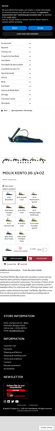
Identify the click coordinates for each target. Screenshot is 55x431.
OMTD (4, 78)
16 (40, 160)
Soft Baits (5, 86)
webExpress (28, 411)
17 (42, 160)
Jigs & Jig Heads (7, 73)
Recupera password (12, 365)
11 (28, 160)
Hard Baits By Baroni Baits (12, 65)
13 (32, 160)
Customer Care (10, 345)
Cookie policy (33, 405)
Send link (23, 264)
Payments (8, 349)
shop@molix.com (16, 330)
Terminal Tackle (8, 99)
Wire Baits (5, 103)
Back (4, 111)
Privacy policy (21, 405)
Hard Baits (5, 61)
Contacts (7, 362)
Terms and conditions (13, 359)
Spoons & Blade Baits (10, 91)
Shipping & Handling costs (15, 355)
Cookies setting (46, 428)
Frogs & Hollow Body (10, 56)
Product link (11, 264)
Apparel (4, 48)
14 (35, 160)
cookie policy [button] (11, 17)
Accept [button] (40, 28)
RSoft (36, 411)
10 (25, 160)
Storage (4, 95)
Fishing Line (6, 52)
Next (40, 162)
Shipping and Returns (13, 352)
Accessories (6, 43)
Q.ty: (39, 249)
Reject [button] (14, 28)
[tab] (17, 44)
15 (37, 160)
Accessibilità (9, 368)
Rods (3, 82)
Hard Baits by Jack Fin (10, 69)
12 (30, 160)
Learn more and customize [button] (27, 34)
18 (45, 160)
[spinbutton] (45, 249)
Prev (6, 162)
